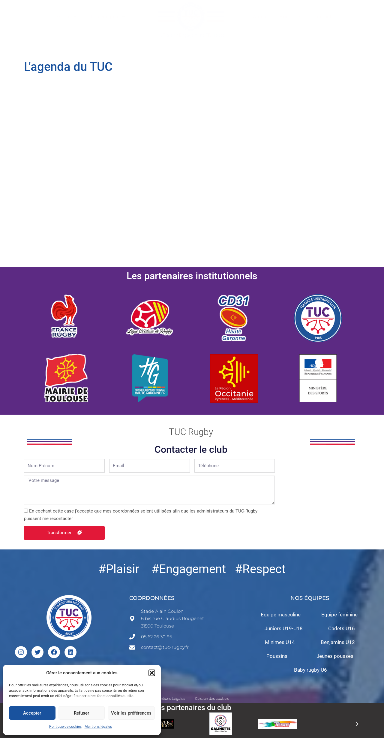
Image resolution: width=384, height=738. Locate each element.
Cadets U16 (341, 628)
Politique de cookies (65, 726)
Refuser (81, 713)
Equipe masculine (281, 615)
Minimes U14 (280, 642)
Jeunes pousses (334, 656)
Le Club (64, 16)
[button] (152, 673)
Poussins (276, 656)
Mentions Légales (170, 698)
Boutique (290, 17)
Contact (323, 17)
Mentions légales (98, 726)
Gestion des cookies (212, 698)
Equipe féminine (339, 615)
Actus (259, 17)
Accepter (32, 713)
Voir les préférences (131, 713)
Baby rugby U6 (310, 670)
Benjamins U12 (338, 642)
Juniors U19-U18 (284, 628)
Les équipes (108, 16)
